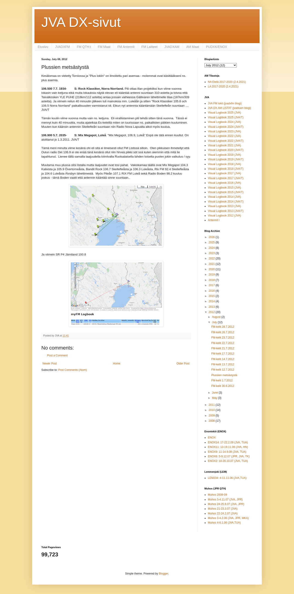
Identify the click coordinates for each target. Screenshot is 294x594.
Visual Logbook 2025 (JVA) (224, 112)
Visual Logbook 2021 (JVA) (224, 145)
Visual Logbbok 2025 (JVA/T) (225, 117)
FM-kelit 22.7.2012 (222, 343)
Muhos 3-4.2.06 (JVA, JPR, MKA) (228, 518)
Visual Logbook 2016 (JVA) (224, 182)
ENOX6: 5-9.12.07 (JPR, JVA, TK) (229, 456)
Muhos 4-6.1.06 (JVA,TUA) (224, 522)
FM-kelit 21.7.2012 (222, 348)
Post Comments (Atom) (72, 370)
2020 (212, 269)
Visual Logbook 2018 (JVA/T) (225, 168)
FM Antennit (126, 47)
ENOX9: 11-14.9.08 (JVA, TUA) (227, 451)
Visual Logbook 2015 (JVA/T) (225, 192)
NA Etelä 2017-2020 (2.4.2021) (227, 81)
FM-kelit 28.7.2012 (222, 326)
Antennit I (214, 220)
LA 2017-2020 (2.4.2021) (223, 86)
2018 (212, 280)
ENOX (212, 437)
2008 (212, 420)
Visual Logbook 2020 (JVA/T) (225, 150)
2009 (212, 415)
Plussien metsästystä (224, 375)
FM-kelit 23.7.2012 (222, 337)
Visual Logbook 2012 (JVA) (224, 215)
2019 (212, 274)
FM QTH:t (84, 47)
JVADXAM (171, 47)
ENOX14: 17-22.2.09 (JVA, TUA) (228, 442)
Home (116, 363)
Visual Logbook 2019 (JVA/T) (225, 159)
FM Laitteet (149, 47)
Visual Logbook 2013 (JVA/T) (225, 211)
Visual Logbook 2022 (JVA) (224, 136)
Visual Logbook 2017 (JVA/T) (225, 178)
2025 (212, 242)
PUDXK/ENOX (216, 47)
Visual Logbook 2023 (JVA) (224, 131)
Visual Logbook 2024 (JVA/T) (225, 126)
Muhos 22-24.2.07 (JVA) (222, 513)
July (215, 322)
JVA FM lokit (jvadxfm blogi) (225, 103)
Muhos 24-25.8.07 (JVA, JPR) (226, 504)
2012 (212, 312)
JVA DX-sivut (81, 22)
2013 (212, 306)
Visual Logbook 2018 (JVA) (224, 164)
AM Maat (192, 47)
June (215, 392)
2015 (212, 296)
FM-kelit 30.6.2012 (222, 386)
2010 (212, 410)
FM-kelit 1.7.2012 (222, 380)
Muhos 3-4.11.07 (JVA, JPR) (225, 499)
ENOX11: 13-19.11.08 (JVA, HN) (228, 447)
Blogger (163, 573)
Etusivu (43, 47)
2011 (212, 404)
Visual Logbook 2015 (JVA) (224, 187)
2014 (212, 301)
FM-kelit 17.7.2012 (222, 353)
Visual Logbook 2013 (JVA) (224, 206)
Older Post (182, 363)
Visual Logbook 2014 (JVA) (224, 196)
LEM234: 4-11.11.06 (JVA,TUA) (227, 478)
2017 (212, 285)
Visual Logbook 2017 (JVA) (224, 173)
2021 (212, 264)
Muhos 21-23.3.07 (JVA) (222, 508)
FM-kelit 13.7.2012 (222, 364)
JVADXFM (62, 47)
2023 (212, 253)
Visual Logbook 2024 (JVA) (224, 122)
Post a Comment (57, 355)
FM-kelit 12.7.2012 (222, 369)
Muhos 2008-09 (217, 494)
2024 (212, 248)
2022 (212, 258)
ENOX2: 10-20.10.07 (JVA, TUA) (228, 461)
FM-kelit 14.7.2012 (222, 359)
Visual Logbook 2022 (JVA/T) (225, 140)
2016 (212, 290)
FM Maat (104, 47)
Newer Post (49, 363)
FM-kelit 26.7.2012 (222, 332)
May (215, 398)
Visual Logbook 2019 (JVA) (224, 154)
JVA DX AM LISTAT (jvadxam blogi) (229, 108)
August (216, 317)
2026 (212, 237)
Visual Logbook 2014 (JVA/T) (225, 201)
